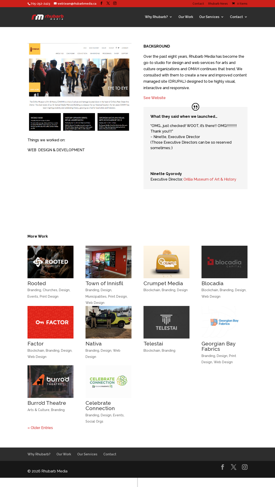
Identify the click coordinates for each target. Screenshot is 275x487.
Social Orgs (94, 421)
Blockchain (152, 290)
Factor (36, 343)
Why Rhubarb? (156, 17)
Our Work (185, 17)
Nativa (94, 343)
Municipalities (96, 296)
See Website (155, 98)
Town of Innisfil (104, 283)
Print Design (49, 296)
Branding (34, 290)
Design (64, 290)
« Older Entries (40, 428)
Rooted (37, 283)
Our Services (209, 17)
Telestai (153, 343)
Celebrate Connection (100, 405)
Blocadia (212, 283)
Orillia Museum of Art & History (209, 179)
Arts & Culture (38, 410)
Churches (50, 290)
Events (33, 296)
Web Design (95, 303)
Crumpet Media (163, 283)
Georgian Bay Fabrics (218, 346)
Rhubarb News (218, 3)
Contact (198, 3)
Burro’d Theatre (47, 403)
